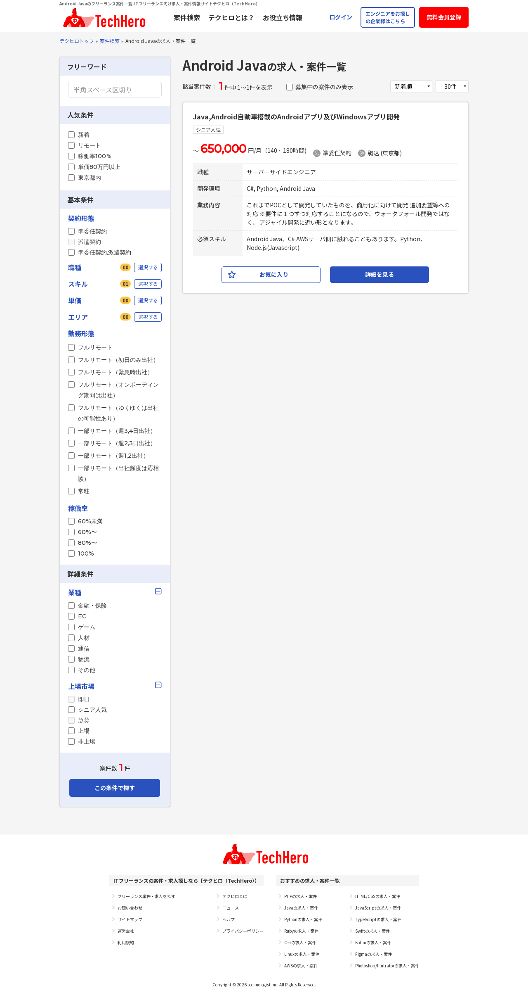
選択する (148, 267)
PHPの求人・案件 (300, 896)
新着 (84, 134)
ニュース (230, 908)
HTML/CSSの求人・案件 (377, 896)
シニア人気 (92, 709)
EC (82, 616)
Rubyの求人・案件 (301, 931)
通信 (84, 648)
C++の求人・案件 (300, 942)
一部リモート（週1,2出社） (113, 455)
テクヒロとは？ (231, 17)
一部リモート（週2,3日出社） (117, 443)
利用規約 (126, 942)
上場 (84, 730)
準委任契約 (92, 231)
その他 (86, 670)
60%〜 (87, 532)
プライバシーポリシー (243, 931)
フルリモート (95, 347)
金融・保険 (92, 605)
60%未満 (90, 521)
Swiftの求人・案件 (372, 931)
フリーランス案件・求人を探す (146, 896)
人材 (84, 637)
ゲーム (86, 627)
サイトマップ (130, 919)
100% (86, 553)
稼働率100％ (95, 156)
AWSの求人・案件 (301, 965)
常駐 (84, 491)
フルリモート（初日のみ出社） (118, 359)
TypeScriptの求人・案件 (378, 919)
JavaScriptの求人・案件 (378, 908)
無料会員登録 (444, 17)
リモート (89, 145)
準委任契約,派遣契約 (104, 252)
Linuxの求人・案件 (301, 954)
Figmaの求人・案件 (373, 954)
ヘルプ (228, 919)
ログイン (340, 17)
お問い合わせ (130, 908)
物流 (84, 659)
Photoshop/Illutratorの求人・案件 (387, 965)
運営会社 (126, 931)
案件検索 (187, 17)
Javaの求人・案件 (301, 908)
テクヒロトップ (76, 40)
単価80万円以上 (99, 167)
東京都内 (89, 177)
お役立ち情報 (282, 17)
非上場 (86, 741)
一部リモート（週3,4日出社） (117, 431)
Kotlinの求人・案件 (373, 942)
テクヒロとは (234, 896)
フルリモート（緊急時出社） (115, 372)
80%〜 (87, 542)
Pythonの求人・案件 (303, 919)
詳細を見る (379, 274)
